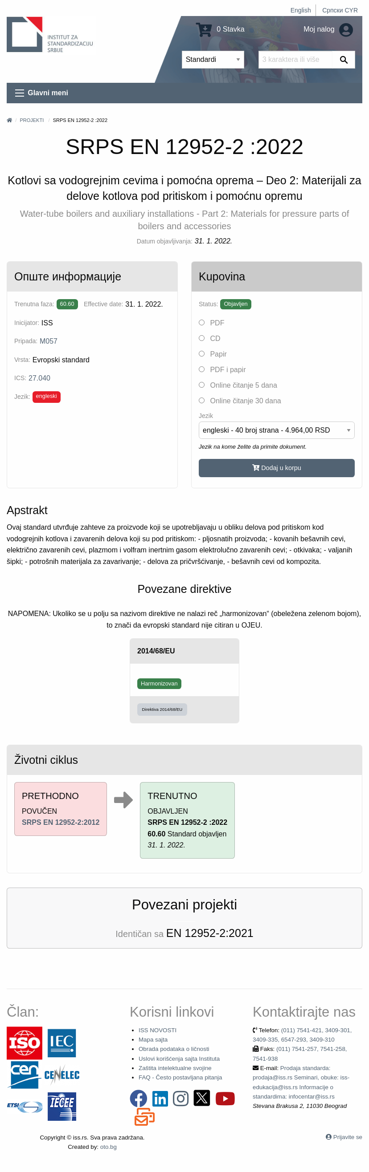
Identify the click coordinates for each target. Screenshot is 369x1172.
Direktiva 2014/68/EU (162, 709)
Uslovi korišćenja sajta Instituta (179, 1058)
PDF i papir (222, 369)
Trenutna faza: (34, 304)
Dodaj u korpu (276, 467)
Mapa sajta (153, 1039)
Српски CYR (340, 10)
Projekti (32, 120)
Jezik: (22, 396)
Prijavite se (347, 1137)
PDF (211, 323)
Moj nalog (328, 29)
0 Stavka (220, 29)
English (301, 10)
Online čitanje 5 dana (238, 385)
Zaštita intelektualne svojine (175, 1068)
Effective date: (103, 304)
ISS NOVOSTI (157, 1030)
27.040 (39, 378)
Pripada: (25, 341)
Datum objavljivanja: (165, 241)
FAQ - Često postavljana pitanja (180, 1077)
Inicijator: (26, 322)
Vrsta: (22, 359)
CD (210, 338)
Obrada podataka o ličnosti (174, 1049)
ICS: (20, 377)
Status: (208, 304)
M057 (48, 341)
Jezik (206, 415)
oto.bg (108, 1147)
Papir (213, 354)
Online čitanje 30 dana (240, 401)
